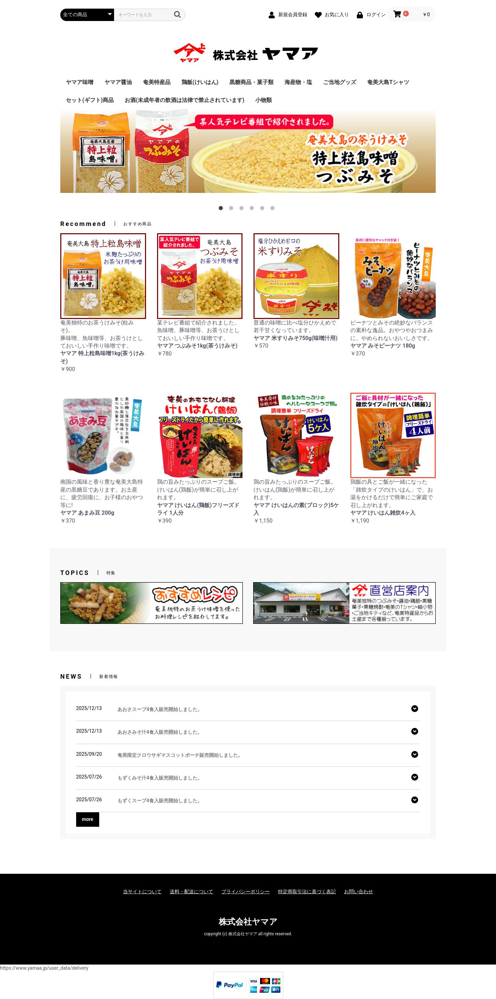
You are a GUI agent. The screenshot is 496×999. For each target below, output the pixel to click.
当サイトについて (142, 891)
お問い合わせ (358, 891)
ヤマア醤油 (118, 82)
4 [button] (253, 209)
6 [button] (273, 209)
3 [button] (242, 209)
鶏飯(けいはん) (200, 82)
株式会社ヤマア (248, 922)
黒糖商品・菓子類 (251, 82)
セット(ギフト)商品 (90, 100)
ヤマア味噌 (79, 82)
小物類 (263, 100)
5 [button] (263, 209)
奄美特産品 (156, 82)
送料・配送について (191, 891)
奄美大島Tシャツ (388, 82)
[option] (248, 151)
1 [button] (222, 209)
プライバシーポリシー (245, 891)
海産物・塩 (298, 82)
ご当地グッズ (339, 82)
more (87, 819)
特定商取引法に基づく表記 (307, 891)
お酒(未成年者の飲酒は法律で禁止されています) (184, 100)
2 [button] (232, 209)
